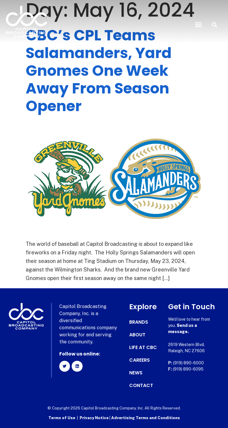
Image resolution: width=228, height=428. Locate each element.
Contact (141, 386)
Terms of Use (61, 418)
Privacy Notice (94, 418)
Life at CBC (143, 347)
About (137, 335)
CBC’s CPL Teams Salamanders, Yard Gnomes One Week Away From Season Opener (99, 70)
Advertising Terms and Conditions (145, 418)
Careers (139, 360)
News (135, 373)
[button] (198, 24)
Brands (138, 322)
